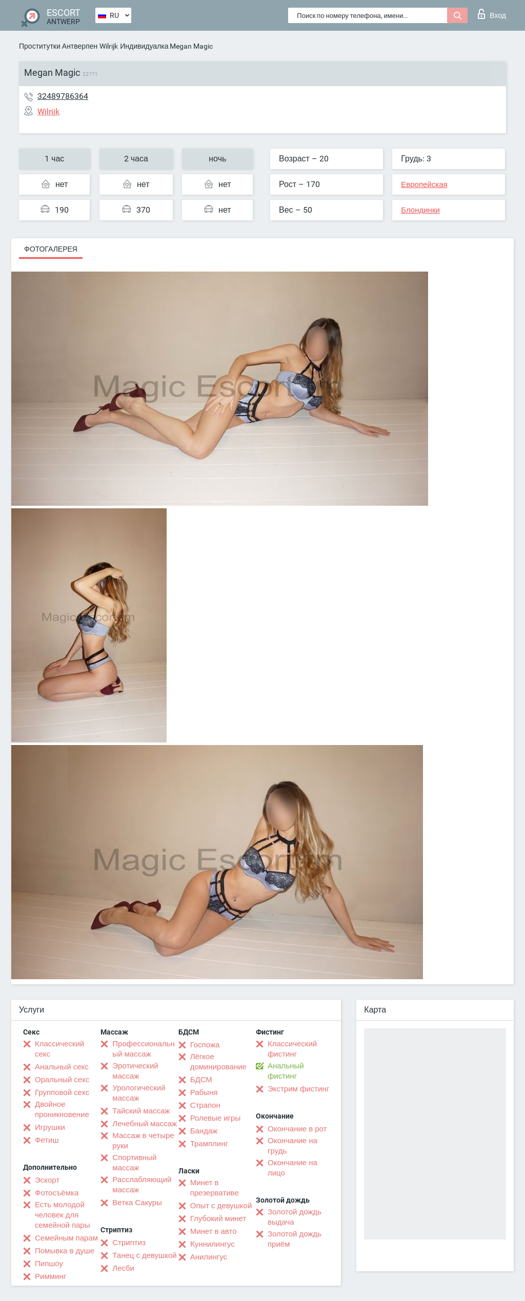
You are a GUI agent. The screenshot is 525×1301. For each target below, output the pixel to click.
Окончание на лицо (292, 1168)
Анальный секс (62, 1066)
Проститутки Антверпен (58, 46)
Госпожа (205, 1044)
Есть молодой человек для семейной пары (62, 1215)
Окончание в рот (297, 1128)
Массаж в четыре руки (143, 1140)
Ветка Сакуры (136, 1202)
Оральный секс (62, 1079)
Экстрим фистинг (298, 1088)
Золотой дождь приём (294, 1239)
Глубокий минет (218, 1218)
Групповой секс (62, 1092)
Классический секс (59, 1049)
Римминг (50, 1276)
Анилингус (208, 1257)
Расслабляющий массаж (141, 1184)
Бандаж (204, 1130)
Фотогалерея (50, 249)
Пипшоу (49, 1263)
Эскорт (47, 1180)
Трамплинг (209, 1143)
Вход (492, 13)
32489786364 (62, 96)
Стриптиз (129, 1242)
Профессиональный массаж (143, 1049)
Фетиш (47, 1140)
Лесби (123, 1268)
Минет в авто (213, 1231)
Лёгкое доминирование (218, 1061)
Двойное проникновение (62, 1109)
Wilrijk (108, 46)
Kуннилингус (212, 1244)
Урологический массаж (138, 1093)
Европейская (424, 184)
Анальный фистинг (286, 1071)
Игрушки (50, 1127)
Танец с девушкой (144, 1255)
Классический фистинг (292, 1049)
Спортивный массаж (134, 1162)
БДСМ (201, 1079)
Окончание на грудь (292, 1145)
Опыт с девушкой (221, 1205)
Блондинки (420, 210)
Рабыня (204, 1092)
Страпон (205, 1105)
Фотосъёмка (56, 1192)
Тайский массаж (141, 1111)
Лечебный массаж (144, 1123)
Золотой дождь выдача (294, 1217)
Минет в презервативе (214, 1187)
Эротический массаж (135, 1071)
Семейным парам (66, 1238)
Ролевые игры (215, 1118)
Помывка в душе (64, 1250)
